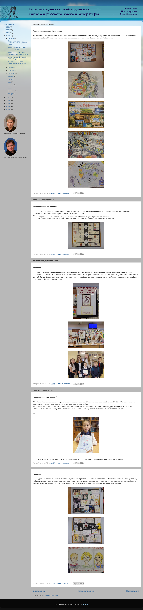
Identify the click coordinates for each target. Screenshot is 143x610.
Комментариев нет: (63, 193)
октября (11, 70)
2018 (8, 36)
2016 (8, 100)
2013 (8, 109)
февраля (11, 91)
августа (11, 76)
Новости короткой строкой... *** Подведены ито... (17, 58)
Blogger (85, 604)
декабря (11, 38)
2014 (8, 106)
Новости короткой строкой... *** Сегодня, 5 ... (17, 48)
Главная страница (85, 591)
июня (10, 79)
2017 (8, 97)
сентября (11, 73)
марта (10, 88)
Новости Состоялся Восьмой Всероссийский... (18, 53)
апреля (10, 85)
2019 (8, 33)
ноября (10, 67)
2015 (8, 103)
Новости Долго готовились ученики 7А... (17, 62)
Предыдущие (132, 591)
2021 (8, 27)
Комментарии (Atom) (52, 595)
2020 (8, 30)
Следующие (39, 591)
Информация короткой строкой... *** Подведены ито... (17, 42)
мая (9, 82)
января (10, 94)
